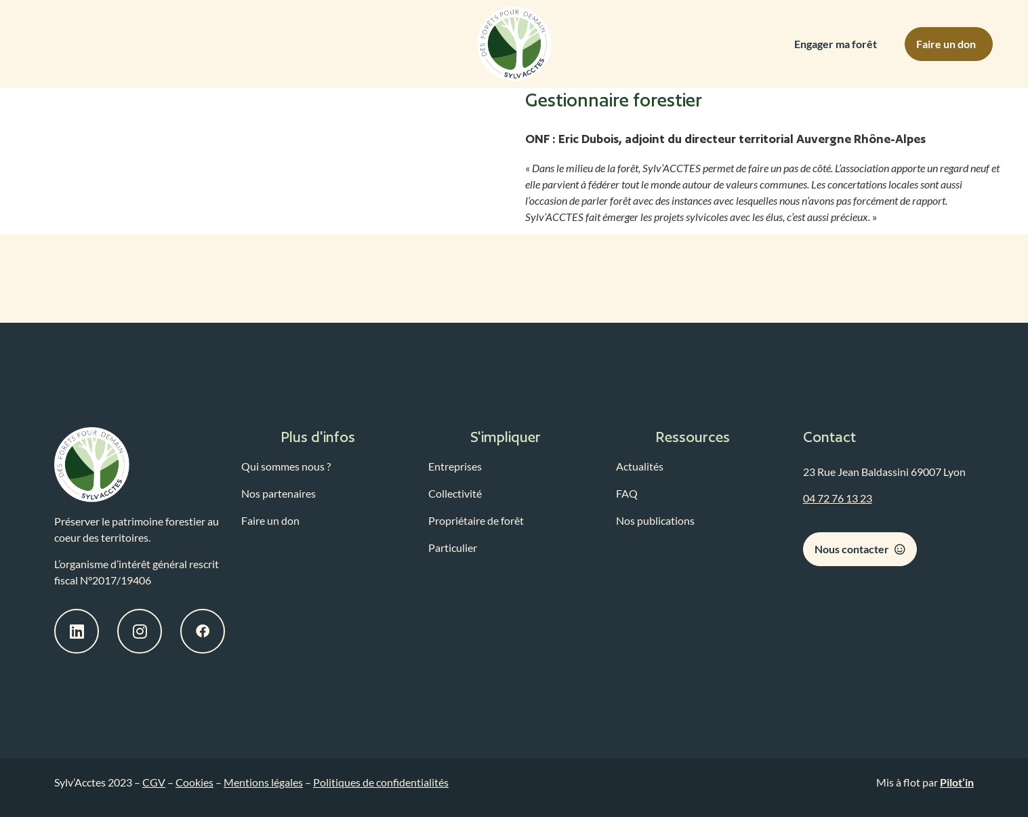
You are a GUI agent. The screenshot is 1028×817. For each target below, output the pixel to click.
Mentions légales (263, 782)
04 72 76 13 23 (837, 498)
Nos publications (655, 520)
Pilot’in (957, 782)
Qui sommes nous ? (286, 466)
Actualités (639, 466)
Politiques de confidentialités (381, 782)
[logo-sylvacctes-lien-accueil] (91, 464)
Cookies (194, 782)
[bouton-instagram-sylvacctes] (139, 631)
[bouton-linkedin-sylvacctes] (76, 631)
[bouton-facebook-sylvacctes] (202, 631)
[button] (326, 437)
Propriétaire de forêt (476, 520)
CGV (153, 782)
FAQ (627, 493)
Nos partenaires (278, 493)
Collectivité (455, 493)
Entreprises (455, 466)
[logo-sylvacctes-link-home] (514, 44)
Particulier (452, 547)
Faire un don (270, 520)
